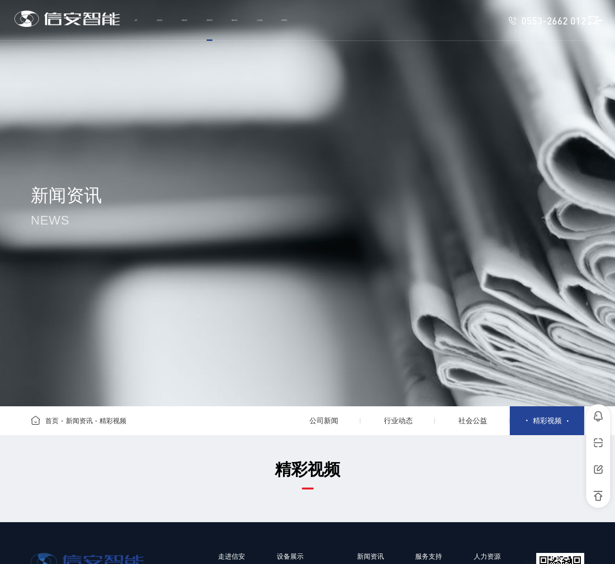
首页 (52, 420)
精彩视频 (112, 420)
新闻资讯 (79, 420)
